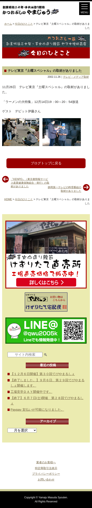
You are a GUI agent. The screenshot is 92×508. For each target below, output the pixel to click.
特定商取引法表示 (46, 468)
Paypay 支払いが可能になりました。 (37, 409)
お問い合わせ (46, 479)
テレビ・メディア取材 (76, 76)
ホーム (8, 23)
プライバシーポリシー (46, 473)
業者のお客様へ (46, 462)
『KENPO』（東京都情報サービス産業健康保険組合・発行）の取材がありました (30, 181)
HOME (8, 199)
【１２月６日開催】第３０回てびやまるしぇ (43, 374)
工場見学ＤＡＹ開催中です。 (31, 392)
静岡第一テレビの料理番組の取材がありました (64, 189)
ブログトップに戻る (46, 163)
